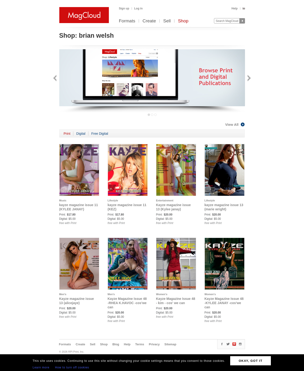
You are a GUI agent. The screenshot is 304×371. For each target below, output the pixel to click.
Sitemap (170, 344)
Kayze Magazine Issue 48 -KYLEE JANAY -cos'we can (224, 303)
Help (234, 8)
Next (248, 78)
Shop (183, 21)
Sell (167, 21)
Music (63, 200)
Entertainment (165, 200)
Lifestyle (113, 200)
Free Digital (99, 133)
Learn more (41, 367)
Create (149, 21)
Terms (139, 344)
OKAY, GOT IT (250, 361)
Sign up (124, 8)
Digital (80, 133)
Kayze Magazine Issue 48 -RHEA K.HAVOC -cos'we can (127, 303)
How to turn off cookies (72, 367)
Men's (63, 294)
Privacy (154, 344)
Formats (127, 21)
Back (55, 78)
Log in (138, 8)
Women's (161, 294)
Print (67, 133)
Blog (115, 344)
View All (235, 124)
